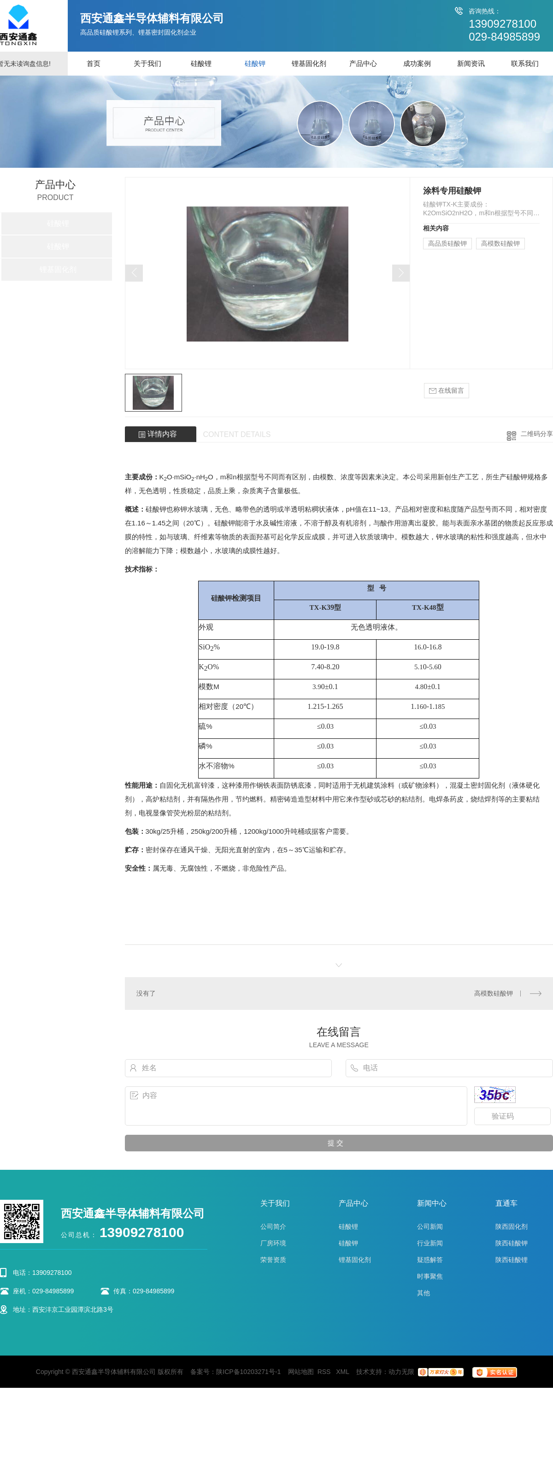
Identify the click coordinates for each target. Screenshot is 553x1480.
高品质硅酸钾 (447, 243)
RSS (325, 1371)
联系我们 (525, 63)
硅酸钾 (255, 63)
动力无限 (401, 1371)
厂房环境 (273, 1243)
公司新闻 (430, 1226)
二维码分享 (537, 433)
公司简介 (273, 1226)
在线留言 (446, 391)
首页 (93, 63)
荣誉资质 (273, 1259)
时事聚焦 (430, 1276)
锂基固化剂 (309, 63)
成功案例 (417, 63)
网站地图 (301, 1371)
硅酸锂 (201, 63)
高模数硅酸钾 (500, 243)
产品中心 (363, 63)
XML (343, 1371)
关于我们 (147, 63)
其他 (423, 1293)
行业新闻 (430, 1243)
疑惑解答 (430, 1259)
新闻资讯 (471, 63)
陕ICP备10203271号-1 (248, 1371)
